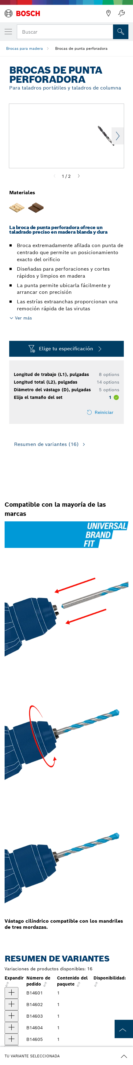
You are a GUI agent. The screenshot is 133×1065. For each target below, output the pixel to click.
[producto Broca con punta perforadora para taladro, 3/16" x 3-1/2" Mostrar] (11, 1004)
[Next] (79, 176)
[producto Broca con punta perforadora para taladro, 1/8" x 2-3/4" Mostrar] (11, 993)
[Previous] (55, 176)
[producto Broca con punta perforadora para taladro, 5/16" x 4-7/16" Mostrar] (11, 1028)
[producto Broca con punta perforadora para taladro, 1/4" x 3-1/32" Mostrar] (11, 1016)
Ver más (23, 318)
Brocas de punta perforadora (81, 48)
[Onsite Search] (120, 31)
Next (118, 135)
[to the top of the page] (124, 1029)
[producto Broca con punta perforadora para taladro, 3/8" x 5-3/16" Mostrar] (11, 1039)
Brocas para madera (24, 48)
